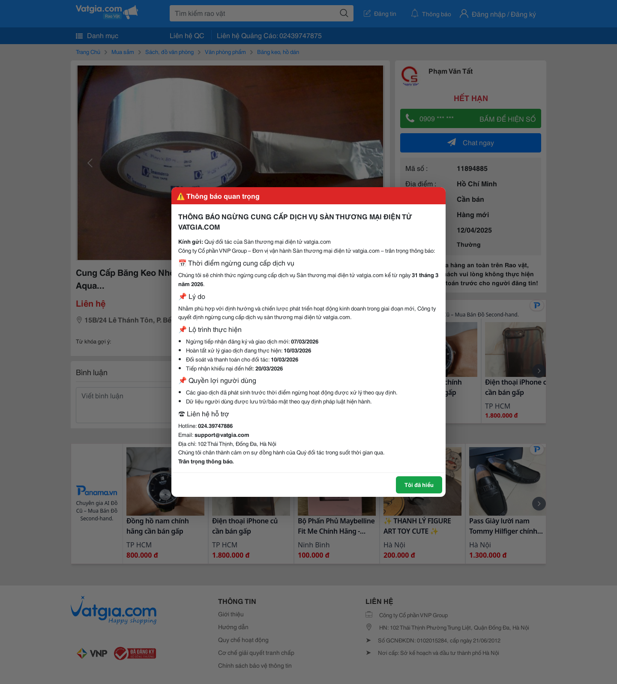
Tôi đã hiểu (419, 484)
